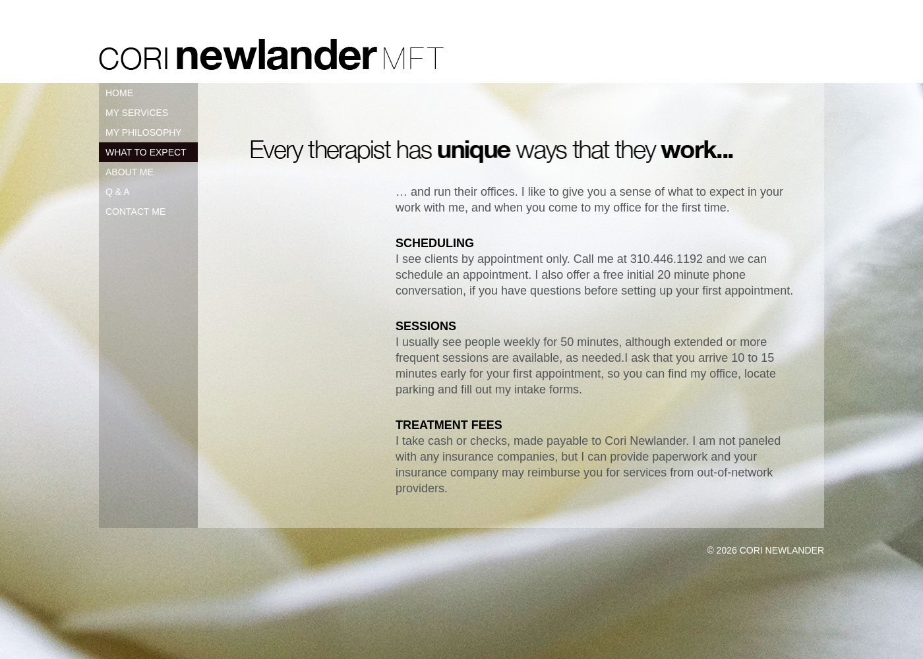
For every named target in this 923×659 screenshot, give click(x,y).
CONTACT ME (135, 211)
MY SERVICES (136, 112)
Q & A (117, 191)
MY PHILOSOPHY (143, 132)
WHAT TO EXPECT (146, 152)
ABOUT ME (129, 172)
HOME (119, 93)
